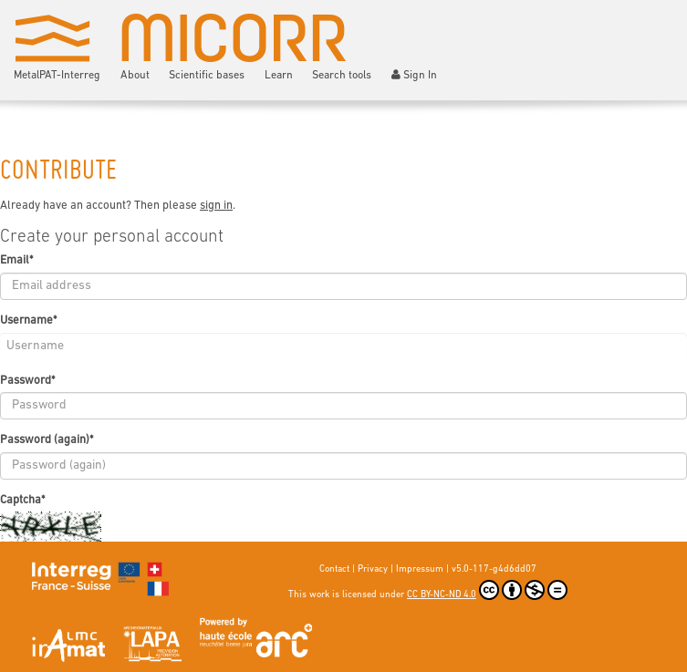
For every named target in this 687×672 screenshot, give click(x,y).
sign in (216, 206)
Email (16, 260)
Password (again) (46, 440)
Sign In (414, 75)
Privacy (373, 569)
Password (27, 381)
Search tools (341, 75)
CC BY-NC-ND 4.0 (487, 590)
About (135, 75)
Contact (334, 569)
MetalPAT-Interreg (57, 75)
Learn (279, 75)
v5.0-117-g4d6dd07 (494, 569)
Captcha (22, 500)
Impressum (419, 569)
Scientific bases (207, 75)
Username (28, 320)
